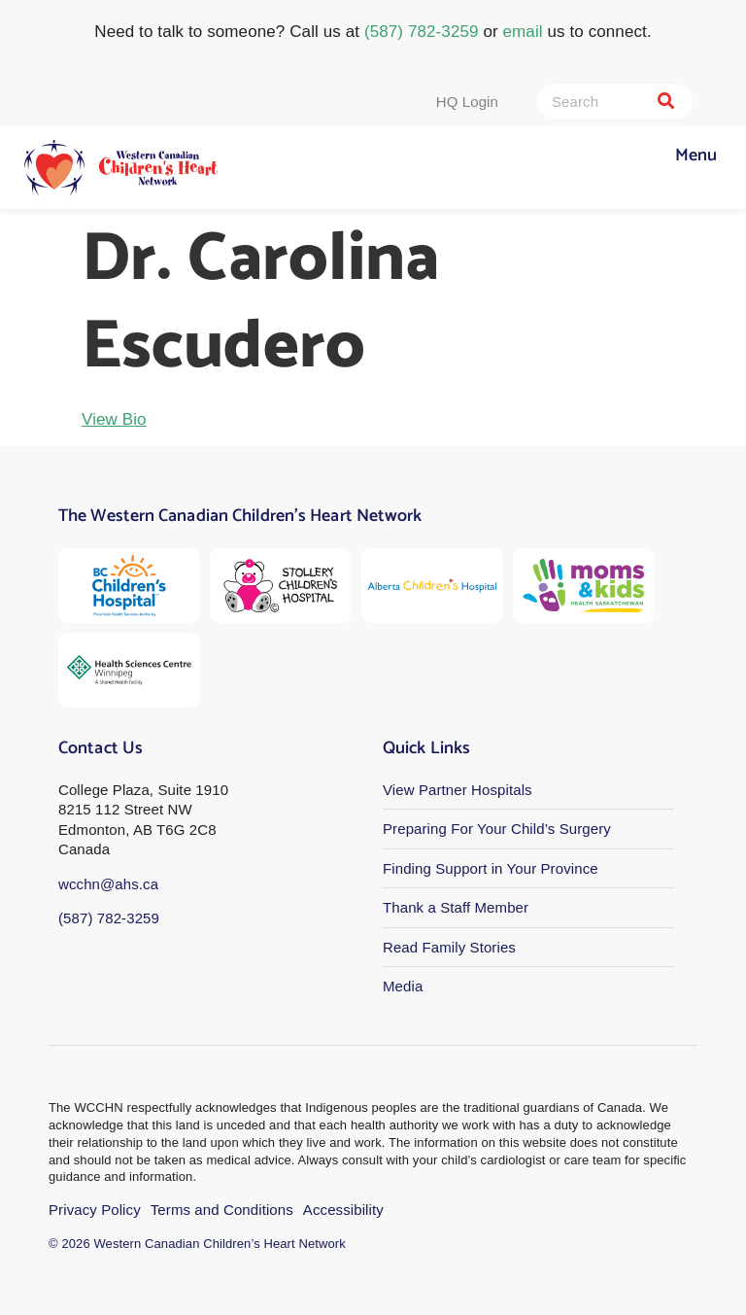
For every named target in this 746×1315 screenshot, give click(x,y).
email (523, 31)
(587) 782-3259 (421, 31)
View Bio (114, 419)
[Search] (666, 101)
